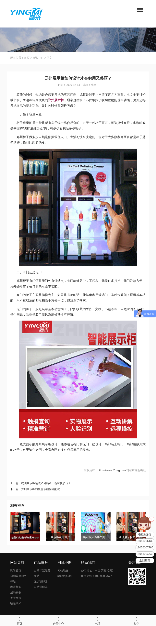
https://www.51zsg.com (112, 470)
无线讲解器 (41, 581)
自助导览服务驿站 (18, 578)
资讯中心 (37, 57)
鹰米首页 (15, 570)
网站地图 (62, 570)
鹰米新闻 (15, 586)
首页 (27, 57)
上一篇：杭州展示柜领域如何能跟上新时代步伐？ (40, 483)
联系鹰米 (15, 603)
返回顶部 (144, 560)
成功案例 (15, 592)
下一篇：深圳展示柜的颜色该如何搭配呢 (35, 489)
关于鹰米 (15, 597)
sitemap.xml (64, 575)
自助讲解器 (41, 586)
